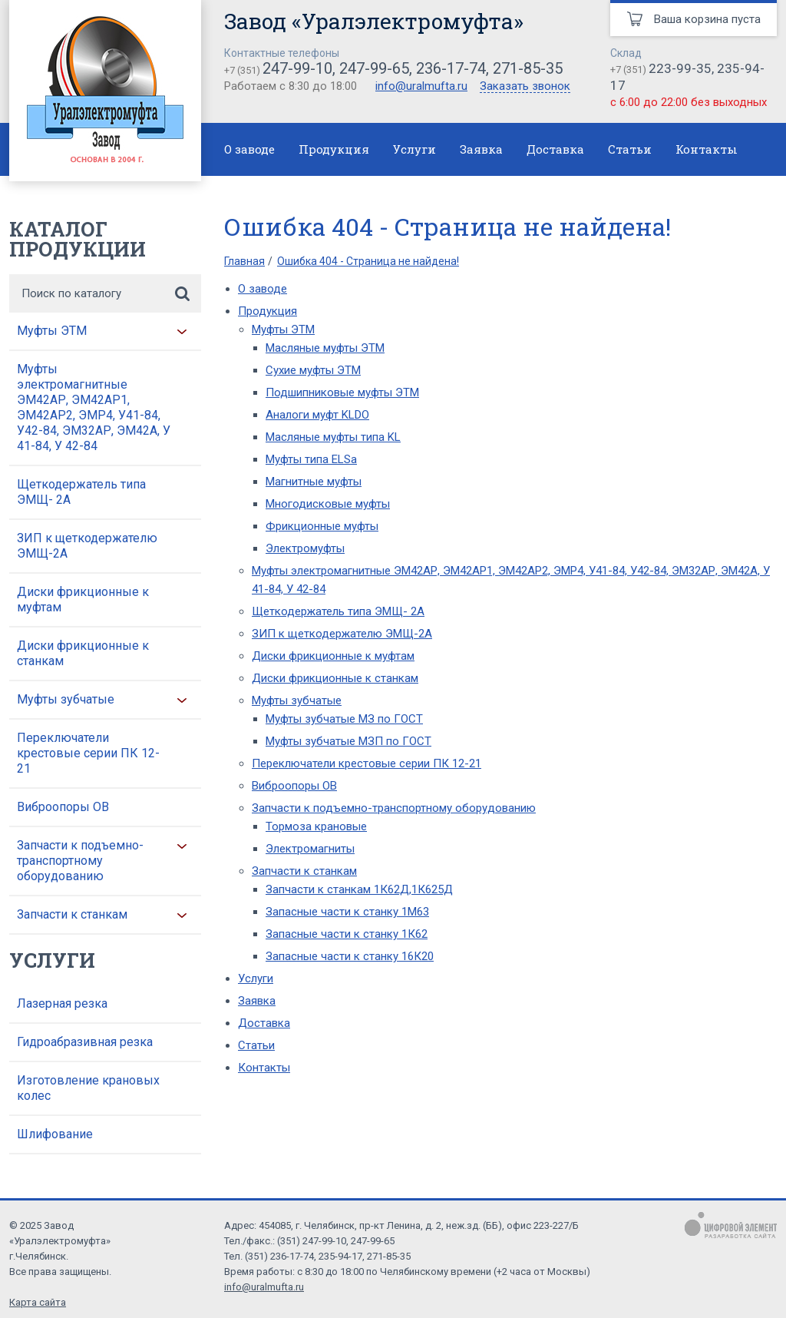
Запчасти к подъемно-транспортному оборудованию (80, 860)
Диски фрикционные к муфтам (83, 599)
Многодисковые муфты (328, 504)
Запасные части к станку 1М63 (347, 912)
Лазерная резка (62, 1003)
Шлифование (55, 1134)
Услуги (414, 149)
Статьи (630, 149)
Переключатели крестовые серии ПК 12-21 (88, 753)
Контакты (706, 149)
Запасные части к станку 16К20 (350, 956)
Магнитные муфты (314, 481)
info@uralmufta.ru (421, 86)
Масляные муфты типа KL (333, 437)
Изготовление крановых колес (88, 1088)
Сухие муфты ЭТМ (313, 370)
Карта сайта (37, 1302)
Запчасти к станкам (72, 914)
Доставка (555, 149)
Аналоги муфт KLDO (317, 415)
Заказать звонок (525, 87)
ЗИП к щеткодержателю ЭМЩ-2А (87, 546)
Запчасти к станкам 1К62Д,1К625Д (359, 889)
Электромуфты (305, 548)
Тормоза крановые (316, 826)
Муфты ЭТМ (52, 330)
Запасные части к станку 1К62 (347, 934)
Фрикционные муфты (322, 526)
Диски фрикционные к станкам (83, 653)
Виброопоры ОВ (63, 807)
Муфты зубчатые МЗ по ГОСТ (344, 719)
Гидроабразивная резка (85, 1042)
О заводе (249, 149)
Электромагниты (310, 849)
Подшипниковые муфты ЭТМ (342, 392)
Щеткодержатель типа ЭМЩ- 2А (81, 492)
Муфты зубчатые (65, 699)
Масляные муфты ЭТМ (325, 348)
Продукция (334, 149)
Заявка (481, 149)
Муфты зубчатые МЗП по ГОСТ (348, 741)
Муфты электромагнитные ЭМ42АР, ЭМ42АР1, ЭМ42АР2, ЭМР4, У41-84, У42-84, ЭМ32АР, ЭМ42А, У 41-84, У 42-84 (93, 407)
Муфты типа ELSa (311, 459)
